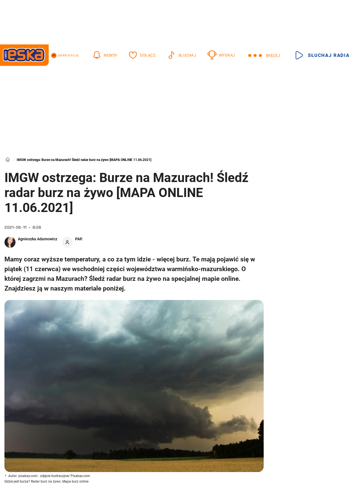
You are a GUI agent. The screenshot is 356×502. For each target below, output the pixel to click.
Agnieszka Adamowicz (37, 239)
